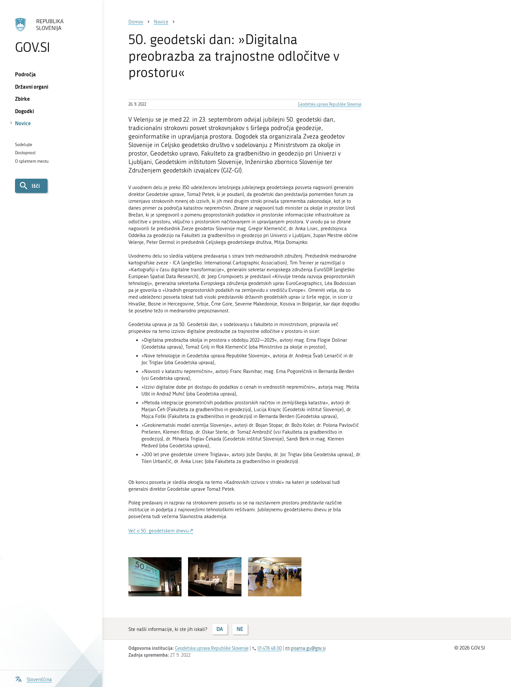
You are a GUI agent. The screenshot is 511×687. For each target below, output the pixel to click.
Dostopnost (25, 152)
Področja (25, 74)
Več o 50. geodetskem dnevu (158, 531)
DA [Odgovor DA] (219, 629)
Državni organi (31, 86)
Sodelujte (23, 144)
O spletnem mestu (32, 161)
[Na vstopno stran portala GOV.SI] (51, 35)
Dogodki (24, 111)
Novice (23, 123)
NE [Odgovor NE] (240, 629)
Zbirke (22, 98)
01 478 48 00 (269, 648)
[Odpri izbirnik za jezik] (33, 678)
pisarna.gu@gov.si (308, 648)
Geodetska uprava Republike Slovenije (329, 104)
